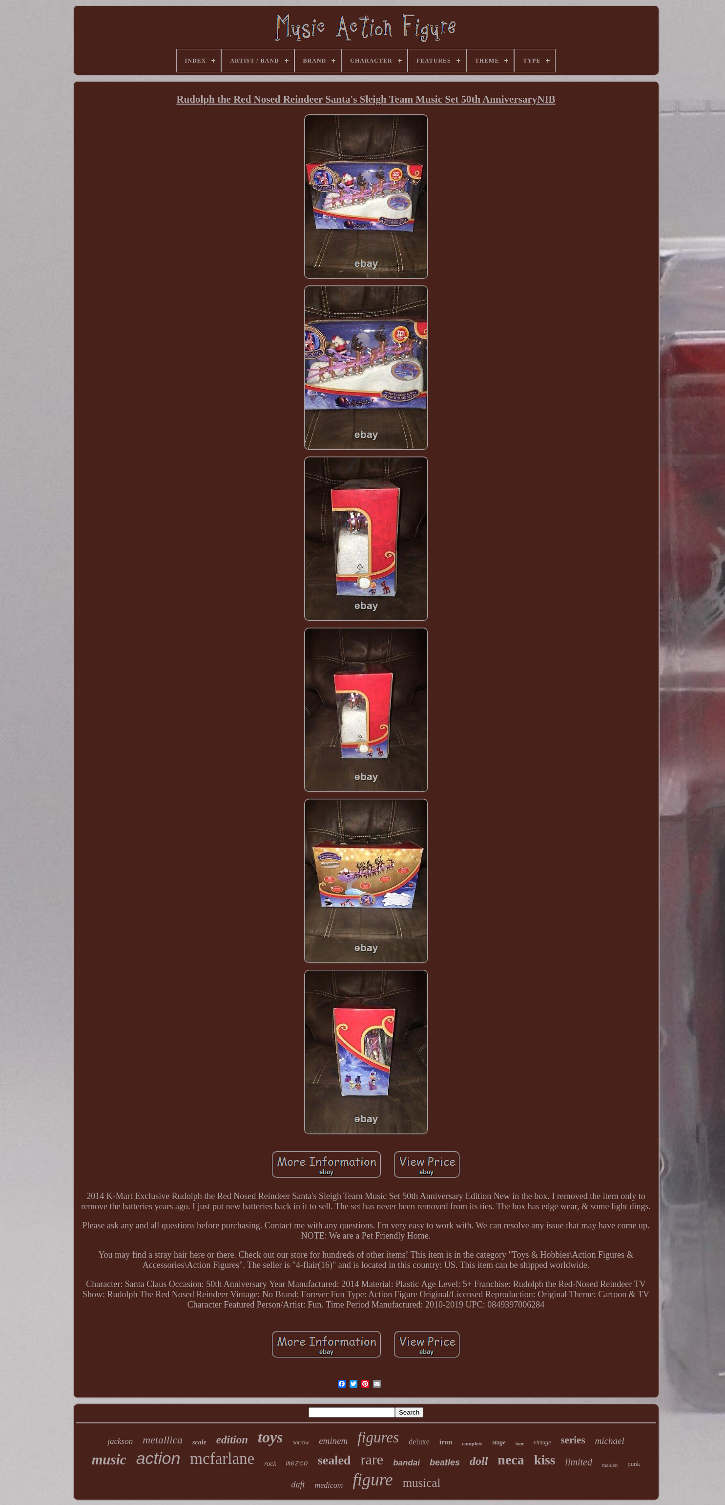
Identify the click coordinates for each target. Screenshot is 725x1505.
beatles (445, 1462)
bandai (406, 1462)
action (158, 1458)
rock (270, 1463)
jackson (120, 1441)
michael (609, 1441)
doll (479, 1461)
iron (445, 1442)
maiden (610, 1465)
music (109, 1459)
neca (510, 1459)
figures (378, 1437)
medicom (329, 1485)
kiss (545, 1460)
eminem (333, 1441)
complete (472, 1443)
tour (520, 1443)
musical (422, 1482)
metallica (163, 1440)
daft (298, 1484)
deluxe (419, 1442)
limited (578, 1462)
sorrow (301, 1442)
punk (633, 1463)
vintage (542, 1442)
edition (232, 1440)
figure (372, 1479)
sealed (334, 1460)
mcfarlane (222, 1458)
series (572, 1440)
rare (372, 1459)
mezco (297, 1464)
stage (498, 1442)
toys (270, 1437)
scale (199, 1442)
